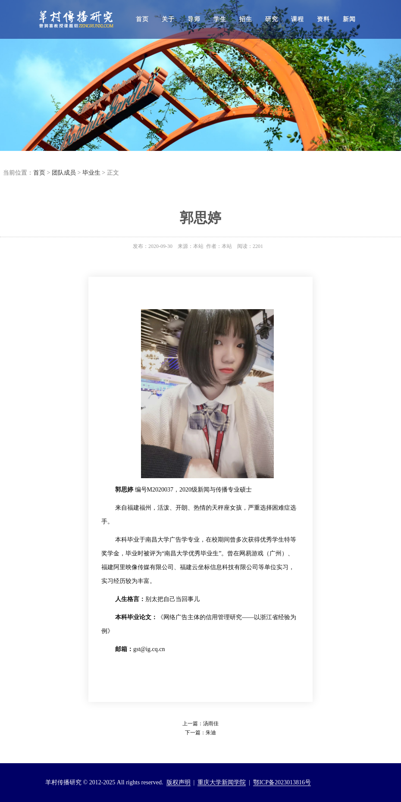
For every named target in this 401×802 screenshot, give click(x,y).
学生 (219, 19)
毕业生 (91, 172)
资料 (323, 19)
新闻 (349, 19)
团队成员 (64, 172)
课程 (297, 19)
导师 (194, 19)
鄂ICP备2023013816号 (282, 782)
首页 (142, 19)
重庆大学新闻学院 (221, 782)
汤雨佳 (211, 724)
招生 (245, 19)
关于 (168, 19)
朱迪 (211, 733)
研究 (271, 19)
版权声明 (178, 782)
